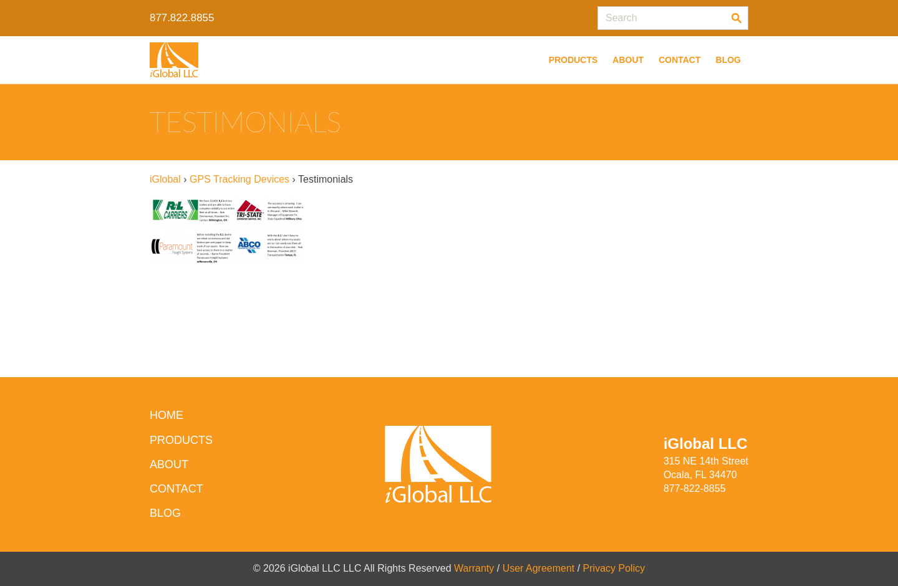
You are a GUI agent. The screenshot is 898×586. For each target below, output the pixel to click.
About (628, 60)
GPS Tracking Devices (239, 179)
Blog (728, 60)
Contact (679, 60)
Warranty (474, 568)
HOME (166, 415)
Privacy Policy (614, 568)
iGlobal (165, 179)
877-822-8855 (695, 488)
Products (573, 60)
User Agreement (539, 568)
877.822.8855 (182, 18)
